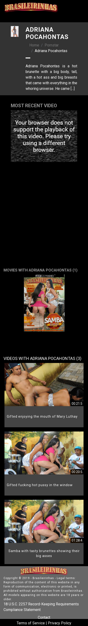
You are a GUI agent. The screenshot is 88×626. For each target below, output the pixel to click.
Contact (44, 617)
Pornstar (52, 45)
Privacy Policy (59, 623)
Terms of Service (31, 623)
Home (34, 45)
